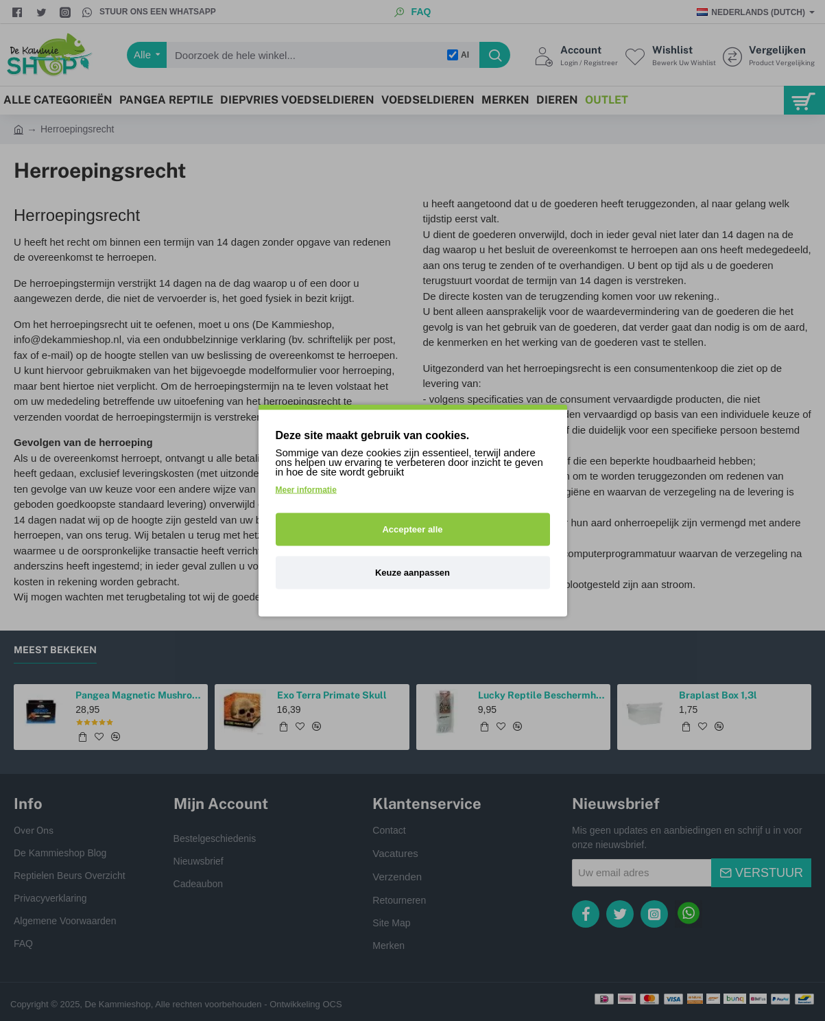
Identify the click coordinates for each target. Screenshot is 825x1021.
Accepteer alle (412, 529)
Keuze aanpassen (412, 572)
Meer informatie (306, 490)
